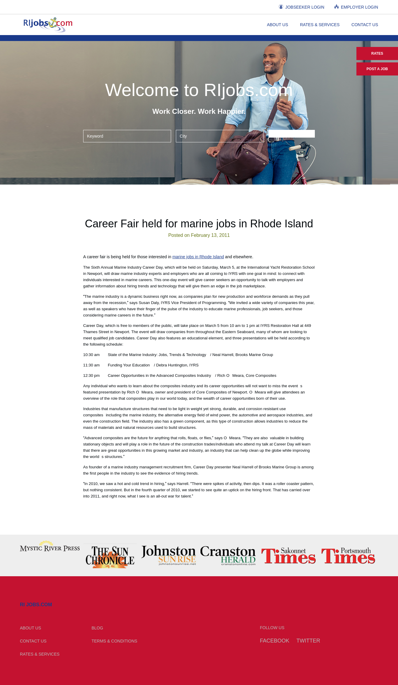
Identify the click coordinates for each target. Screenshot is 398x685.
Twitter (308, 641)
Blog (97, 628)
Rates (377, 53)
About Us (277, 24)
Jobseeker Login (301, 7)
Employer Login (356, 7)
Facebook (274, 641)
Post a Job (377, 69)
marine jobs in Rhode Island (198, 256)
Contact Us (364, 24)
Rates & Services (319, 24)
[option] (50, 546)
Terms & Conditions (114, 641)
